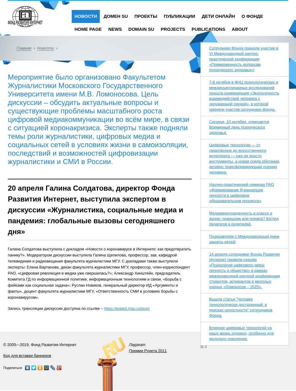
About (240, 29)
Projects (173, 29)
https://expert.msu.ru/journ (127, 308)
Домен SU (116, 16)
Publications (208, 29)
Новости (85, 16)
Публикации (179, 16)
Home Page (88, 29)
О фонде (252, 16)
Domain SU (141, 29)
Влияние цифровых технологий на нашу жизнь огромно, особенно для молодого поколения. (241, 333)
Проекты (145, 16)
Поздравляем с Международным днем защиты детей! (244, 239)
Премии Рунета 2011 (148, 350)
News (115, 29)
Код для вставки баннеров (27, 355)
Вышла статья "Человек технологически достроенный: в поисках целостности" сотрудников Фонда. (240, 307)
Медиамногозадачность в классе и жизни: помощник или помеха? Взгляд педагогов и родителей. (244, 218)
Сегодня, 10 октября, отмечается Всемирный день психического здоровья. (239, 127)
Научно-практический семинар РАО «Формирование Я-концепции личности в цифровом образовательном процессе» (241, 192)
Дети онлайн (218, 16)
